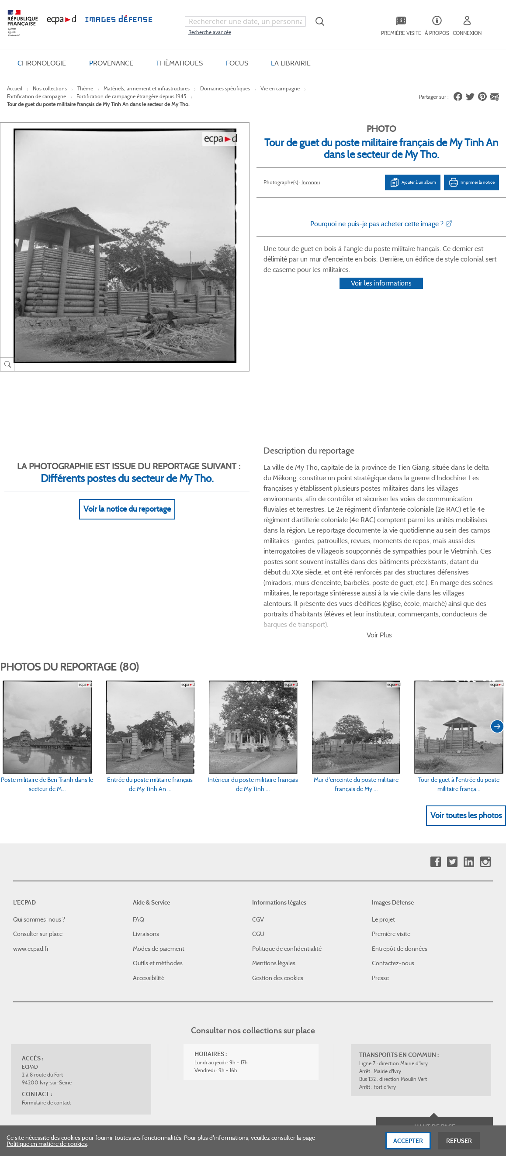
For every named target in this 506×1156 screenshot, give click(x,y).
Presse (380, 860)
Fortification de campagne (36, 96)
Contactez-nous (393, 846)
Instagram (485, 744)
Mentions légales (273, 846)
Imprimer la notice (471, 182)
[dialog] (253, 1140)
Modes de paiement (158, 831)
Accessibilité (148, 860)
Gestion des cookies (277, 860)
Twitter (452, 744)
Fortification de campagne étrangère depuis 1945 (131, 96)
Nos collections (50, 88)
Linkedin (468, 744)
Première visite (391, 816)
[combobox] (245, 21)
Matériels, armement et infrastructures (147, 88)
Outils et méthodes (158, 846)
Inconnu (311, 182)
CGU (258, 816)
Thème (85, 88)
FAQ (138, 801)
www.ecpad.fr (31, 831)
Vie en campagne (280, 88)
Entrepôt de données (399, 831)
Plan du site (243, 1061)
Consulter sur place (37, 816)
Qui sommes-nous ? (39, 801)
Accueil (14, 88)
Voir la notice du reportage (127, 498)
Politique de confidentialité (287, 831)
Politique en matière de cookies (47, 1144)
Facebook (435, 744)
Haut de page (434, 1009)
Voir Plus (379, 517)
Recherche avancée (209, 32)
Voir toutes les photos (466, 697)
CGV (258, 801)
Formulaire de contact (46, 984)
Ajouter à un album (412, 182)
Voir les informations (381, 294)
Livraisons (146, 816)
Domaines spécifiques (225, 88)
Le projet (383, 801)
